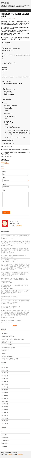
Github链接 (6, 163)
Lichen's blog (5, 437)
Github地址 (19, 225)
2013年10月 (5, 389)
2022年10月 (5, 367)
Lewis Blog (4, 434)
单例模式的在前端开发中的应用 (10, 359)
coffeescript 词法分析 (7, 344)
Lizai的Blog (5, 446)
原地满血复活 (5, 350)
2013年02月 (5, 398)
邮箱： (4, 178)
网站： (4, 184)
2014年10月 (5, 378)
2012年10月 (5, 406)
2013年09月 (5, 392)
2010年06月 (5, 423)
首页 (3, 10)
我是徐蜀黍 (5, 3)
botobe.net (4, 162)
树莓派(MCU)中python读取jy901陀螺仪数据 (13, 339)
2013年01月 (5, 401)
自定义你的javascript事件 (8, 356)
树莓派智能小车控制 (7, 342)
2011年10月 (5, 421)
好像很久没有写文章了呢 (8, 336)
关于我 (7, 10)
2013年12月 (5, 384)
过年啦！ (4, 353)
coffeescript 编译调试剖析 (8, 347)
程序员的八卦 (5, 443)
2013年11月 (5, 387)
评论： (4, 190)
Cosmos (4, 432)
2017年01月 (5, 373)
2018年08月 (5, 370)
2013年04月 (5, 395)
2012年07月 (5, 412)
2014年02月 (5, 381)
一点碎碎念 (4, 333)
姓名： (4, 171)
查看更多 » (15, 325)
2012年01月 (5, 415)
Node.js (10, 454)
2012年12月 (5, 404)
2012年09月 (5, 409)
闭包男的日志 (5, 440)
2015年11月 (5, 375)
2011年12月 (5, 418)
